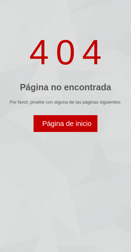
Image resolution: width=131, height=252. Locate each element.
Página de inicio (67, 123)
